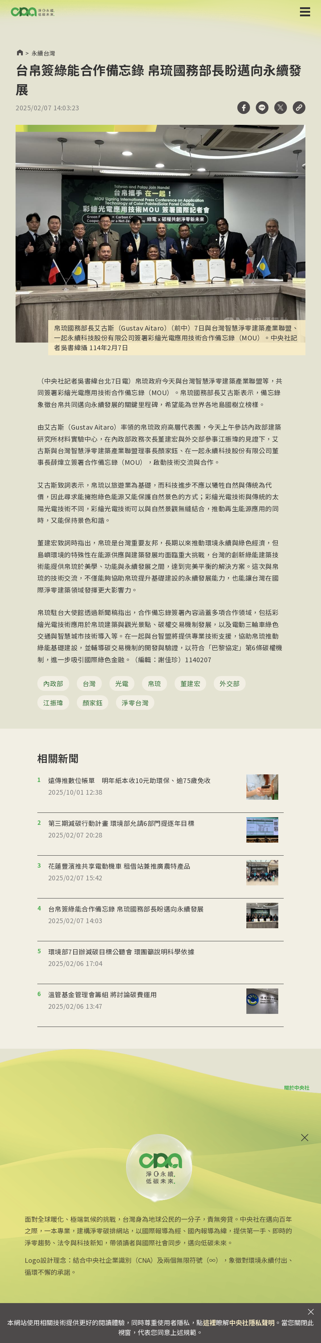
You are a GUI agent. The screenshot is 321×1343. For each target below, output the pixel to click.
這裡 (209, 1322)
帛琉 (154, 683)
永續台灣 (43, 53)
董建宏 (190, 683)
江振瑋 (53, 702)
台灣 (89, 683)
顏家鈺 (93, 702)
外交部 (230, 683)
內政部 (53, 683)
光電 (122, 683)
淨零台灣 (135, 702)
